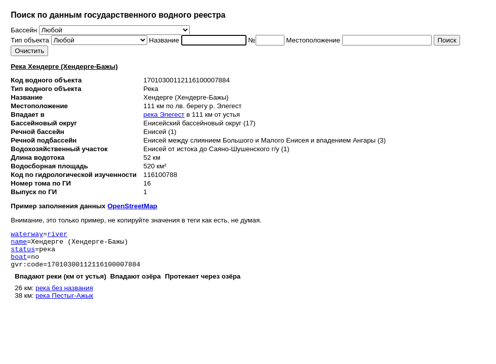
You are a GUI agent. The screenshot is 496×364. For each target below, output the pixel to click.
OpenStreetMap (132, 206)
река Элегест (163, 114)
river (57, 235)
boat (19, 262)
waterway (27, 235)
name (19, 244)
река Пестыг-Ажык (64, 303)
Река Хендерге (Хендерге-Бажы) (64, 66)
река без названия (64, 295)
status (23, 253)
